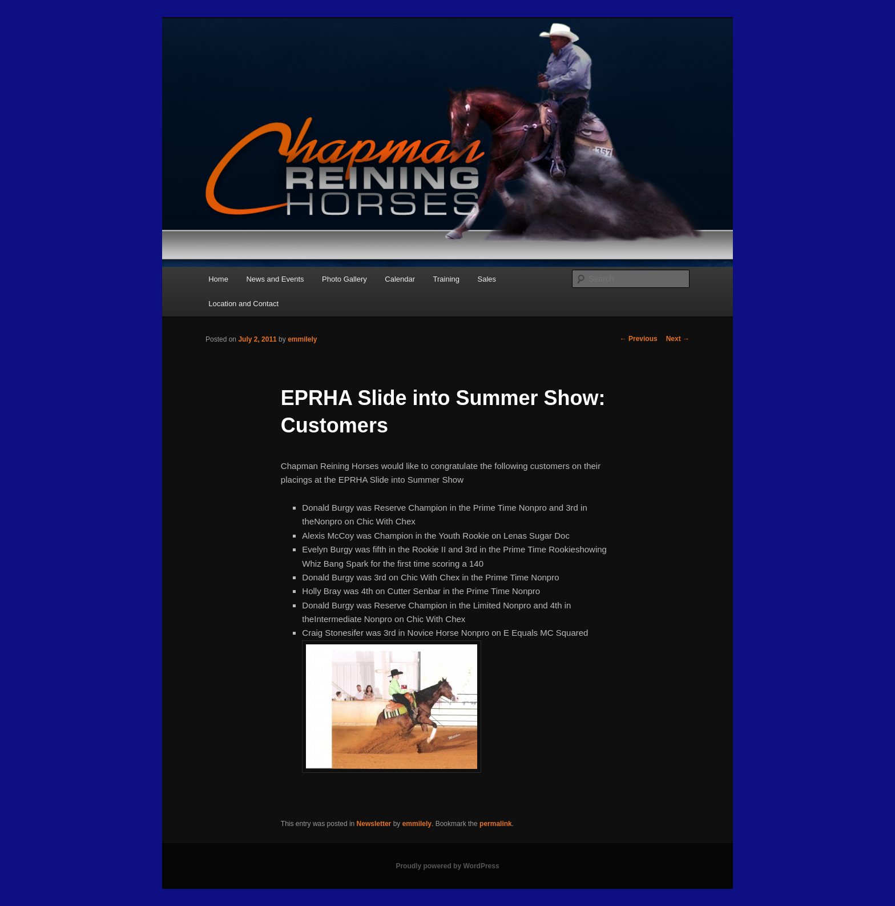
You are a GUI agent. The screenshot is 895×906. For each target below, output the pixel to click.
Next (678, 339)
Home (218, 279)
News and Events (275, 279)
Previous (639, 339)
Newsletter (374, 824)
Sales (487, 279)
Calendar (400, 279)
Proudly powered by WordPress (447, 866)
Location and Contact (243, 303)
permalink (495, 824)
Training (446, 279)
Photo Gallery (344, 279)
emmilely (302, 339)
